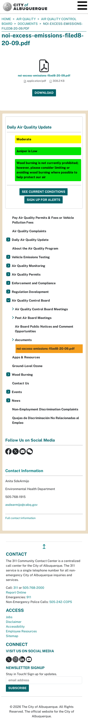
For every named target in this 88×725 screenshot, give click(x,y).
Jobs (9, 617)
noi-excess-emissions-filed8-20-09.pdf (44, 75)
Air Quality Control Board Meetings (41, 309)
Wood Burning (22, 374)
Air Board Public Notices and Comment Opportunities (44, 329)
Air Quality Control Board (31, 300)
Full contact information (20, 518)
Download (44, 93)
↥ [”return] (44, 546)
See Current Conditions (43, 192)
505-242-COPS (60, 602)
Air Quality (26, 19)
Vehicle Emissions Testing (31, 257)
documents (28, 24)
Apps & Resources (26, 357)
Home (6, 19)
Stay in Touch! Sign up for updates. (31, 674)
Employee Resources (21, 631)
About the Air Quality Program (35, 248)
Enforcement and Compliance (34, 283)
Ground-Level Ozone (27, 366)
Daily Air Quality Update (30, 240)
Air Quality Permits (26, 274)
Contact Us (20, 383)
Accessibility (15, 626)
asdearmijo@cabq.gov (21, 505)
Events (17, 392)
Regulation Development (30, 292)
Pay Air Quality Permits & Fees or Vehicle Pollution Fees (43, 220)
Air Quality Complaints (29, 231)
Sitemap (12, 636)
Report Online (16, 592)
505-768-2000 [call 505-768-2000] (33, 588)
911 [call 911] (29, 597)
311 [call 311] (15, 588)
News (16, 401)
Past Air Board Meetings (33, 318)
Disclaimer (13, 622)
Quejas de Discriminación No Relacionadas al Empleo (45, 420)
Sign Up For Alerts (43, 200)
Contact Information (24, 470)
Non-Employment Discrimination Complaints (45, 409)
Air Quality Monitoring (28, 266)
